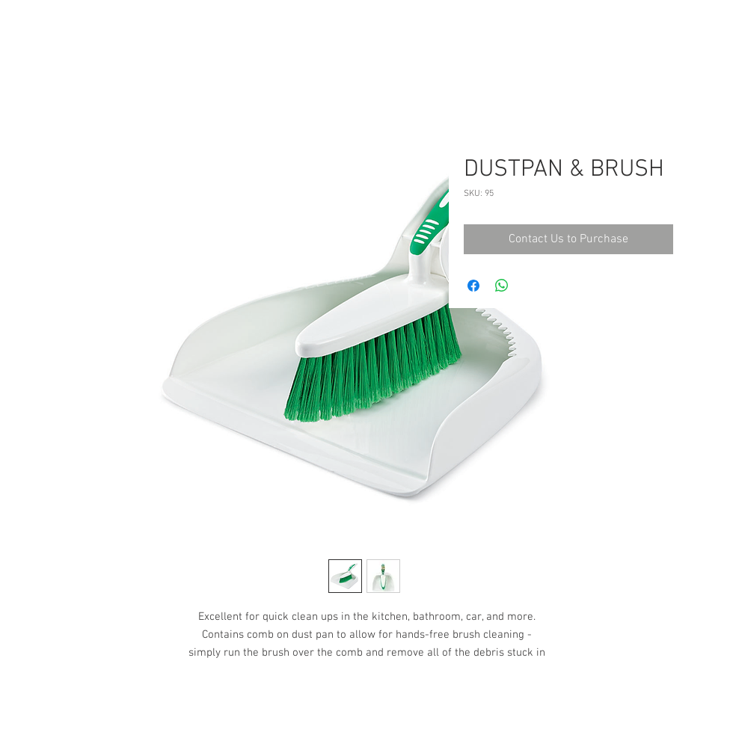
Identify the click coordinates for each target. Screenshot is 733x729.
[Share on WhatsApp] (502, 286)
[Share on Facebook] (473, 286)
